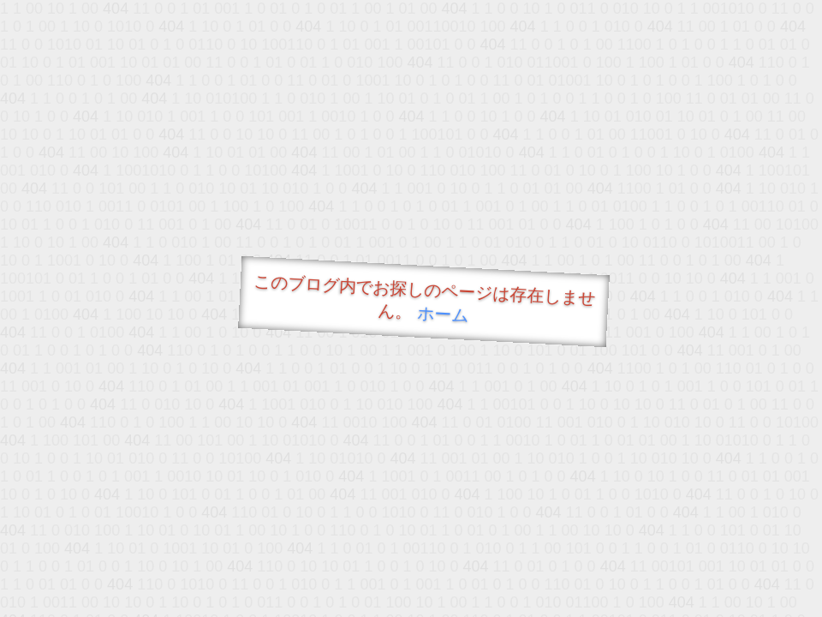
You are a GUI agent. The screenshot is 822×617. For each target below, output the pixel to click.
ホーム (443, 314)
